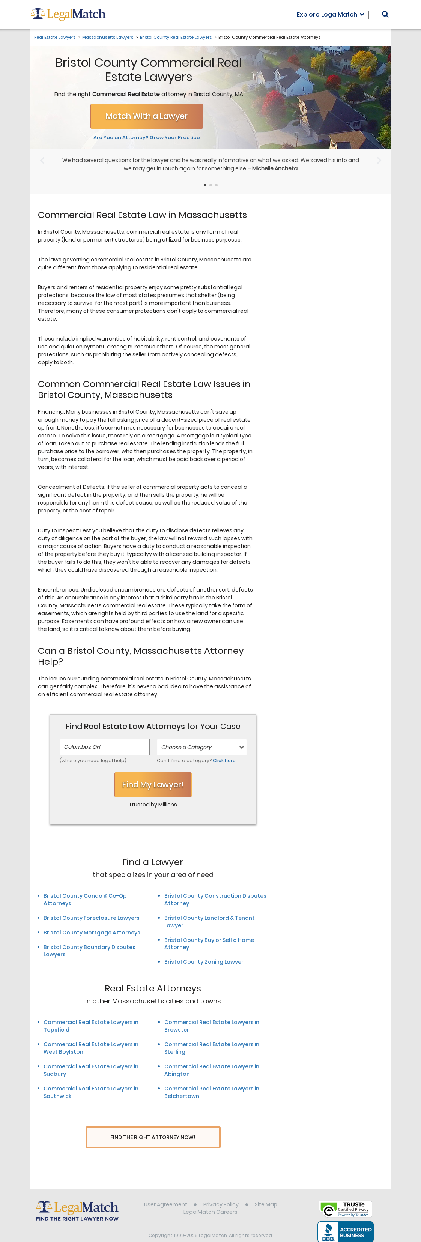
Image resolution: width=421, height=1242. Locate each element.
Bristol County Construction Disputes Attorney (215, 899)
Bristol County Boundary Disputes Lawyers (89, 950)
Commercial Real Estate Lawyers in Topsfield (91, 1025)
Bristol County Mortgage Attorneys (92, 932)
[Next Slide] (379, 161)
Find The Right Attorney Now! (153, 1137)
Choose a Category (186, 747)
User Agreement (165, 1190)
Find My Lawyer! (153, 784)
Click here (224, 760)
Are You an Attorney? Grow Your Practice (146, 137)
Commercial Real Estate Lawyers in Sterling (211, 1048)
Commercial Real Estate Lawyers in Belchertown (211, 1092)
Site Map (266, 1190)
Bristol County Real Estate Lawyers (176, 37)
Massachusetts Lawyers (107, 37)
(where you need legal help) (93, 760)
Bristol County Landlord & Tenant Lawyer (209, 921)
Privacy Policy (221, 1190)
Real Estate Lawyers (54, 37)
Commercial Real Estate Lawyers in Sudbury (91, 1070)
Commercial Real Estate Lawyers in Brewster (211, 1025)
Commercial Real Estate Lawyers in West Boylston (91, 1048)
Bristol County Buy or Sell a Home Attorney (209, 943)
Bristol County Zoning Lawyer (204, 962)
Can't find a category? (196, 760)
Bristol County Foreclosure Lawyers (92, 918)
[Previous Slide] (42, 161)
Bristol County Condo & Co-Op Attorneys (85, 899)
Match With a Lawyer (147, 116)
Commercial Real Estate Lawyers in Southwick (91, 1092)
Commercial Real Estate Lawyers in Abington (211, 1070)
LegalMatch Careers (210, 1198)
